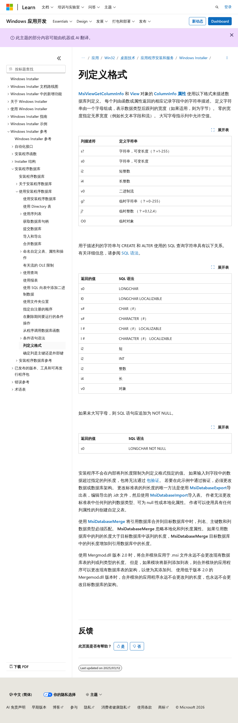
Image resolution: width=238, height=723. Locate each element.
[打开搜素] (217, 7)
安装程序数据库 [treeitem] (32, 176)
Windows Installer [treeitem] (24, 78)
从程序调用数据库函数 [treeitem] (41, 330)
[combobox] (36, 69)
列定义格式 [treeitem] (32, 345)
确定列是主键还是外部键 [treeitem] (43, 352)
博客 (56, 707)
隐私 (87, 707)
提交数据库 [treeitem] (32, 228)
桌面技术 (127, 57)
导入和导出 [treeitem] (32, 236)
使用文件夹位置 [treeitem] (36, 301)
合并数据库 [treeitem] (32, 243)
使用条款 (144, 707)
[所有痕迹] (83, 58)
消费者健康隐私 (114, 707)
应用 (95, 57)
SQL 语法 (130, 253)
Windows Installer (193, 57)
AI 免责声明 (15, 707)
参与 (74, 707)
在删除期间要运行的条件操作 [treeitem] (43, 319)
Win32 (109, 57)
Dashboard (220, 21)
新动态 (197, 21)
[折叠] (59, 58)
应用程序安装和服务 (157, 57)
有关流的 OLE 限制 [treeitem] (38, 265)
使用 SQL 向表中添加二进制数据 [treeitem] (44, 291)
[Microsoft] (9, 7)
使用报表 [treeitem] (30, 280)
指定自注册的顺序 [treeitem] (37, 309)
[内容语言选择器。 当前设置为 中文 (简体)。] (20, 694)
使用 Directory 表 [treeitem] (37, 206)
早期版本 (39, 707)
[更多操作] (227, 58)
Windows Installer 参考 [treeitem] (33, 138)
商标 (162, 707)
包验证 (153, 480)
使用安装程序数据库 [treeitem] (39, 198)
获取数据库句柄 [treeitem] (36, 221)
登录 (228, 6)
